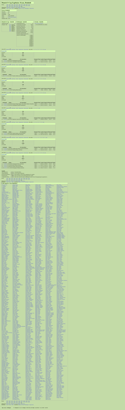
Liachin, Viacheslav (38, 203)
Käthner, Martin (28, 290)
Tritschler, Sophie (60, 275)
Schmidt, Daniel (48, 317)
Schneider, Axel (48, 329)
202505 (5, 165)
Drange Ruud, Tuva (5, 397)
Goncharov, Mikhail (16, 324)
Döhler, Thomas (4, 384)
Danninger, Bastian (5, 364)
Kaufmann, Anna (29, 292)
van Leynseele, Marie (60, 289)
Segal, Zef (47, 369)
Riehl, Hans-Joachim (49, 256)
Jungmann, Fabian (29, 275)
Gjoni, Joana (14, 306)
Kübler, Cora (28, 367)
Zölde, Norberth (59, 389)
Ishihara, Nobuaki (29, 255)
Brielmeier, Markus (5, 309)
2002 (10, 4)
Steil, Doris (59, 208)
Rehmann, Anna (48, 234)
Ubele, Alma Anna (60, 283)
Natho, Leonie (37, 331)
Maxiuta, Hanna (38, 264)
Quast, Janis (48, 210)
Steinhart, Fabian (60, 211)
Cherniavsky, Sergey (5, 338)
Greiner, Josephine (15, 337)
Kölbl (27, 325)
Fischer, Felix (14, 250)
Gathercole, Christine (16, 286)
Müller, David (37, 310)
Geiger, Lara (14, 292)
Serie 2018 (4, 80)
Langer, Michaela (29, 389)
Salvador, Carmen (49, 291)
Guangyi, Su (14, 353)
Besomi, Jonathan (5, 277)
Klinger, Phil (28, 319)
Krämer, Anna (28, 351)
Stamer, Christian (60, 198)
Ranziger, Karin (48, 224)
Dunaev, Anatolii (15, 191)
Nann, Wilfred (37, 328)
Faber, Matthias (15, 233)
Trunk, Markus (59, 278)
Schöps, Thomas (48, 341)
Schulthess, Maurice (49, 354)
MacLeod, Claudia (38, 226)
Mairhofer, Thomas (38, 236)
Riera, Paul (47, 259)
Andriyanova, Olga (5, 208)
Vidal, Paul (58, 305)
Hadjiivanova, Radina (16, 373)
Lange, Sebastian (29, 388)
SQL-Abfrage (17, 7)
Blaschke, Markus (5, 285)
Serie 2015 (4, 51)
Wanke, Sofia (59, 328)
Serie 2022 (4, 123)
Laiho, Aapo (28, 382)
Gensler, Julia (14, 293)
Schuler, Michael (48, 351)
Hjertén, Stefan (28, 218)
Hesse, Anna (28, 209)
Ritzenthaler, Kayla (49, 261)
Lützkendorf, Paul (38, 223)
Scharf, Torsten (48, 300)
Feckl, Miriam (14, 239)
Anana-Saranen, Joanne (6, 207)
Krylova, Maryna (29, 364)
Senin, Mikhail (48, 379)
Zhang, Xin (59, 384)
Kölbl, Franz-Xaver (29, 327)
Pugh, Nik (47, 204)
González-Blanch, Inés (16, 327)
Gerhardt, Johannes (15, 295)
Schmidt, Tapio (48, 324)
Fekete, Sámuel (15, 241)
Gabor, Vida (14, 278)
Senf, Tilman (48, 377)
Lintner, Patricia (38, 212)
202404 (5, 148)
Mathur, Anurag (38, 258)
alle (45, 49)
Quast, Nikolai (48, 211)
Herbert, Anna (28, 200)
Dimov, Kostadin (5, 377)
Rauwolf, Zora (48, 228)
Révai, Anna (48, 249)
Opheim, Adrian (38, 364)
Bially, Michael (4, 280)
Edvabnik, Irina (15, 206)
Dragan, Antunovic (5, 393)
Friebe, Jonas (14, 269)
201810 (5, 89)
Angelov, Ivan (4, 209)
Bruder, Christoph (5, 312)
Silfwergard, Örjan (49, 390)
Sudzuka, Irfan (59, 243)
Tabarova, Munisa (60, 255)
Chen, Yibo (4, 335)
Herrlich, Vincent (29, 206)
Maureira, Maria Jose (39, 260)
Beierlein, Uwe (4, 259)
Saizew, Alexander (49, 288)
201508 (5, 61)
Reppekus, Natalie (49, 244)
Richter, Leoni (48, 251)
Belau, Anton (4, 262)
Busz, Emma (4, 326)
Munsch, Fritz (37, 320)
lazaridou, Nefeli (28, 397)
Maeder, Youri (37, 230)
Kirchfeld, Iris (28, 308)
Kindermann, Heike (29, 304)
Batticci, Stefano (5, 247)
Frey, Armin (14, 267)
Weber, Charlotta (59, 329)
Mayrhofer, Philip (38, 266)
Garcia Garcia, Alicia (16, 283)
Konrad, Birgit (28, 336)
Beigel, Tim (4, 261)
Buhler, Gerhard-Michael (6, 320)
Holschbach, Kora (29, 230)
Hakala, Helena (15, 381)
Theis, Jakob (59, 267)
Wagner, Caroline (60, 324)
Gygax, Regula (15, 366)
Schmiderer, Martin (49, 315)
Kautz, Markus (28, 293)
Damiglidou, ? (4, 361)
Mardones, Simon (38, 251)
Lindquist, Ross (38, 210)
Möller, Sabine (37, 298)
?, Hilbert (3, 187)
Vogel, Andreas (59, 313)
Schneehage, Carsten (49, 328)
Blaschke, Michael (5, 286)
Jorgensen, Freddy (29, 271)
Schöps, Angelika (49, 337)
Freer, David (14, 263)
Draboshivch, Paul (5, 392)
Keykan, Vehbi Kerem (29, 299)
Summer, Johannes (60, 246)
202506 (5, 166)
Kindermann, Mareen (29, 305)
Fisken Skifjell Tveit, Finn (17, 256)
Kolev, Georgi (28, 333)
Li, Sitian (37, 202)
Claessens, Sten (4, 343)
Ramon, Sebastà (48, 222)
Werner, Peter (59, 341)
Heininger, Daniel (29, 191)
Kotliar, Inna (28, 345)
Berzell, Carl (4, 275)
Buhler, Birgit (4, 319)
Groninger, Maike (15, 343)
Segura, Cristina (48, 370)
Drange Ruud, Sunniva (6, 396)
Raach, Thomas (48, 214)
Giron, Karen (14, 304)
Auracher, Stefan (5, 223)
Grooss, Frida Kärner (16, 344)
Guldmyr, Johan (15, 356)
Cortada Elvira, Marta (5, 351)
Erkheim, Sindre (15, 227)
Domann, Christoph (5, 385)
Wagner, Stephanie (60, 326)
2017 (22, 5)
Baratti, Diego (4, 240)
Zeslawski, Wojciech (60, 383)
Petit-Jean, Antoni (38, 389)
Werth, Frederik (59, 342)
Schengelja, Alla (48, 304)
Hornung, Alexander (29, 240)
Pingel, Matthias (48, 184)
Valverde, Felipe (59, 287)
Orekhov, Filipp (38, 366)
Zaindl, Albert (59, 373)
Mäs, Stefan (37, 257)
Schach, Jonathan (49, 296)
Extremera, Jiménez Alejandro (17, 232)
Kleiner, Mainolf (28, 317)
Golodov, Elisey (15, 322)
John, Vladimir (28, 270)
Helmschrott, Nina (29, 194)
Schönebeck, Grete (49, 336)
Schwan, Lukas (48, 360)
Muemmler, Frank (38, 304)
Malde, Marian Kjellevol (39, 242)
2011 (7, 5)
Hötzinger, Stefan (29, 244)
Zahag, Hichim (59, 371)
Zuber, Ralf (59, 395)
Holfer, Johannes (28, 228)
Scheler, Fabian (48, 303)
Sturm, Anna (59, 238)
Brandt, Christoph (5, 304)
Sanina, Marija (48, 292)
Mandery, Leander (38, 246)
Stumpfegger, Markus (60, 237)
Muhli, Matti (37, 308)
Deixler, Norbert (4, 370)
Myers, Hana (37, 325)
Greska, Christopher (16, 339)
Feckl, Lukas (14, 238)
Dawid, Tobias (4, 366)
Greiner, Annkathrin (15, 334)
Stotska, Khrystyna (60, 227)
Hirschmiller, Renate (29, 215)
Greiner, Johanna (15, 336)
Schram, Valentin (49, 345)
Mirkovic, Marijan (38, 286)
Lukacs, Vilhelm (38, 222)
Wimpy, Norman (59, 353)
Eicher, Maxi (14, 211)
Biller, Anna (4, 282)
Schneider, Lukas (49, 330)
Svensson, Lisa (59, 251)
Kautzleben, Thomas (29, 294)
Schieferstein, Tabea (49, 307)
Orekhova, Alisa (38, 367)
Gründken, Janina (15, 351)
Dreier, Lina (4, 399)
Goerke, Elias (14, 314)
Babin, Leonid (4, 233)
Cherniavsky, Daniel (5, 336)
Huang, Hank (28, 246)
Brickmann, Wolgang (5, 308)
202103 (5, 119)
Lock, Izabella (37, 214)
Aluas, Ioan (4, 205)
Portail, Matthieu (48, 193)
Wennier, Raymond (60, 340)
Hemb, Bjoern (28, 195)
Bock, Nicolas (4, 288)
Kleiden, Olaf (28, 314)
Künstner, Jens (28, 375)
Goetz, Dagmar (15, 317)
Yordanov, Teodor (60, 367)
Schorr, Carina (48, 343)
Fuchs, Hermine (15, 275)
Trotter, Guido (59, 277)
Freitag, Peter (14, 265)
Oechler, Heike (37, 356)
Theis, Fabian (59, 266)
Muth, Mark (37, 324)
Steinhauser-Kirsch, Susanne (62, 212)
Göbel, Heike (14, 312)
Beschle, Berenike (5, 276)
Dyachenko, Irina (15, 197)
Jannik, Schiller (28, 264)
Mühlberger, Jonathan (39, 306)
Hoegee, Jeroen (28, 223)
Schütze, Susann (48, 359)
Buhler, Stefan (4, 321)
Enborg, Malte (14, 214)
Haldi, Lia (14, 385)
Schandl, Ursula (48, 298)
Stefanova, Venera (60, 205)
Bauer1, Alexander (5, 249)
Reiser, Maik (48, 238)
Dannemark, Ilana (5, 362)
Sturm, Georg (59, 239)
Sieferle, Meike (48, 387)
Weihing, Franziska (60, 334)
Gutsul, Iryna (14, 360)
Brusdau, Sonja (4, 315)
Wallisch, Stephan (60, 327)
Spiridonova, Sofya (60, 195)
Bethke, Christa (4, 278)
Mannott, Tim (37, 247)
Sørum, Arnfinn (59, 254)
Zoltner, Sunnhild (60, 393)
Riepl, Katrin (48, 258)
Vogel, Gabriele (59, 314)
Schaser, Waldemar (49, 301)
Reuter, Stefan (48, 248)
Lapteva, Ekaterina (29, 392)
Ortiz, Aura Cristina (38, 368)
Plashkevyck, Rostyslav (50, 185)
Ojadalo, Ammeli (38, 359)
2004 (14, 4)
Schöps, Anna (48, 338)
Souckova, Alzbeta (60, 191)
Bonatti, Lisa (4, 298)
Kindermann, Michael (29, 306)
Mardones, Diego (38, 250)
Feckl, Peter (14, 240)
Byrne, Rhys (4, 329)
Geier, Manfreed (15, 290)
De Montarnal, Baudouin (6, 367)
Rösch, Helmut (48, 279)
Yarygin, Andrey (59, 364)
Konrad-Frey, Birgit (29, 338)
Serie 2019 (4, 94)
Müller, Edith (37, 311)
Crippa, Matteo (4, 353)
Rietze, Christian (48, 260)
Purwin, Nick (48, 205)
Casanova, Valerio (5, 331)
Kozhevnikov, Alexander (30, 347)
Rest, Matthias (48, 245)
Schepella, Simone (49, 305)
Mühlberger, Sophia (38, 307)
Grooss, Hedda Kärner (16, 345)
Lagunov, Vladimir (29, 381)
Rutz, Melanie (48, 282)
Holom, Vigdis (28, 229)
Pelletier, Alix (37, 385)
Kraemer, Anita (28, 349)
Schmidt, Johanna (49, 319)
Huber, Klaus (28, 249)
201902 (5, 103)
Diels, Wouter (4, 375)
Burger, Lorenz (4, 322)
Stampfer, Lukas (59, 201)
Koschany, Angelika (29, 342)
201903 (5, 105)
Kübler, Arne (28, 365)
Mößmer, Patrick (38, 302)
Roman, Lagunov (49, 269)
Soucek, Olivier (59, 189)
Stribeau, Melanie (60, 232)
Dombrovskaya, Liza (5, 386)
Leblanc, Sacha (38, 184)
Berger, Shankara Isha (5, 268)
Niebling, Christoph (38, 346)
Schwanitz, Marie (49, 363)
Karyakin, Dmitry (29, 286)
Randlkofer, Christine (49, 223)
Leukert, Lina (37, 197)
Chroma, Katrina (5, 339)
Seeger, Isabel (48, 367)
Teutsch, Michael (60, 264)
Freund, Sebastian (15, 266)
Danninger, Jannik (5, 365)
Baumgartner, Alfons (5, 252)
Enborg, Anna (14, 213)
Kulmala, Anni (28, 373)
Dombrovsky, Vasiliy (5, 389)
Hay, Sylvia (28, 188)
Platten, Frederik (48, 187)
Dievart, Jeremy (4, 376)
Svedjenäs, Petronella (60, 250)
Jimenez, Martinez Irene (30, 267)
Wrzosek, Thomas (60, 357)
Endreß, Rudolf (15, 219)
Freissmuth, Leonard (16, 264)
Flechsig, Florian (15, 259)
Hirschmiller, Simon (29, 216)
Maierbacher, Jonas (38, 232)
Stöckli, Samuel (59, 221)
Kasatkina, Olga (28, 288)
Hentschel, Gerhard (29, 196)
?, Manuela (4, 188)
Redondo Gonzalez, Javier (50, 233)
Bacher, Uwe (4, 235)
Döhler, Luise (4, 383)
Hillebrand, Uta (28, 210)
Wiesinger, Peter (59, 349)
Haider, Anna (14, 380)
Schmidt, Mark (48, 323)
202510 (5, 167)
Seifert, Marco (48, 374)
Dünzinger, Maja (15, 193)
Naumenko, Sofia (38, 337)
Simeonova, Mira (49, 392)
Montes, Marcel (38, 301)
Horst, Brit (27, 241)
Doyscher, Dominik (5, 391)
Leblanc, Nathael (29, 398)
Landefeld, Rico (28, 385)
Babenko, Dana (4, 231)
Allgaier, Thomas (5, 198)
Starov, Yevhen (59, 203)
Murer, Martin (37, 322)
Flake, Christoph (15, 257)
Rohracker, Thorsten (49, 268)
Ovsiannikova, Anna (38, 372)
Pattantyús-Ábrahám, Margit (40, 381)
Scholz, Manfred (48, 331)
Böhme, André (4, 294)
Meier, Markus (37, 272)
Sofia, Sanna (59, 184)
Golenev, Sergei (15, 321)
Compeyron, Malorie (5, 345)
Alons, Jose (4, 201)
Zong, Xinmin (59, 394)
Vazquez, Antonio (60, 298)
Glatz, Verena (14, 309)
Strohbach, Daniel (60, 233)
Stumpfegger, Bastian (60, 235)
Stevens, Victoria (60, 216)
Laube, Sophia (28, 394)
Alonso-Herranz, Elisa (6, 202)
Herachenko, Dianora (29, 198)
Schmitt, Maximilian (49, 325)
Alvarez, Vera (4, 206)
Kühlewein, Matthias (29, 371)
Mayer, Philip (37, 265)
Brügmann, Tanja (5, 314)
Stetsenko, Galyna (60, 214)
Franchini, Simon (15, 262)
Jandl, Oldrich (28, 261)
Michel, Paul (37, 278)
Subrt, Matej (59, 241)
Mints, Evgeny (37, 282)
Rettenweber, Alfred (49, 246)
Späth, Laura (59, 193)
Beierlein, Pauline (5, 258)
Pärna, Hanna (37, 379)
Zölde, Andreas (59, 388)
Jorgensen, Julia (28, 272)
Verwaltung (23, 7)
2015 (17, 5)
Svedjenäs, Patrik (60, 247)
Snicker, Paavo (48, 398)
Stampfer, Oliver (59, 202)
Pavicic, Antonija (38, 384)
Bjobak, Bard (4, 284)
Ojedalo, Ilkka (37, 360)
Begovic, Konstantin (5, 255)
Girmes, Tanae (15, 303)
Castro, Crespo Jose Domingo (7, 332)
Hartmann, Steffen (15, 396)
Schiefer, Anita (48, 306)
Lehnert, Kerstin (38, 190)
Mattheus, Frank (38, 259)
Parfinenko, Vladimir (39, 377)
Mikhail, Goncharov (38, 280)
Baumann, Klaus (5, 251)
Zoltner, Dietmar (59, 391)
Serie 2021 (4, 109)
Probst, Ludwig (48, 201)
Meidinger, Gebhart (38, 271)
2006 (19, 4)
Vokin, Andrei (59, 318)
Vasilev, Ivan (59, 293)
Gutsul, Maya (14, 361)
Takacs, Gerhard (59, 256)
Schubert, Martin (48, 350)
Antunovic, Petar (5, 212)
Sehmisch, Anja (48, 371)
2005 (17, 4)
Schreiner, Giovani (49, 347)
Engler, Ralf (14, 226)
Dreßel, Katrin (15, 184)
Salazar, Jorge (48, 290)
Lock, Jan (37, 215)
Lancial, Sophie (28, 384)
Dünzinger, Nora (15, 194)
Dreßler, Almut (15, 185)
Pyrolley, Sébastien (49, 206)
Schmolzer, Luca (48, 327)
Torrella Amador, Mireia (61, 273)
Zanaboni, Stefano (60, 375)
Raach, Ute (47, 215)
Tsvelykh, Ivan (59, 281)
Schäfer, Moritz (48, 297)
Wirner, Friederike (60, 354)
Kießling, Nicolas (29, 302)
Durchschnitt (26, 49)
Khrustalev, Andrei (29, 300)
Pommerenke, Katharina (50, 192)
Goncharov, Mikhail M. (16, 325)
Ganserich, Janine (15, 281)
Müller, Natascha (38, 317)
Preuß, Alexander (49, 200)
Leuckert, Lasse (38, 193)
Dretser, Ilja (14, 187)
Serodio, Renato (48, 383)
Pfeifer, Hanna (37, 392)
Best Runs (13, 49)
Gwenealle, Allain (15, 365)
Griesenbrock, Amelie (16, 341)
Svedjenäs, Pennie (60, 249)
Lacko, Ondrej (28, 379)
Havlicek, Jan (28, 185)
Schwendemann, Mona (50, 364)
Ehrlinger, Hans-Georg (16, 210)
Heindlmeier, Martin (29, 190)
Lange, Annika (28, 387)
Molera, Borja (37, 296)
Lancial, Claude (28, 383)
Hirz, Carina (28, 217)
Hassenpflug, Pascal (16, 399)
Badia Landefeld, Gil (5, 237)
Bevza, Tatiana (4, 279)
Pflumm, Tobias (38, 393)
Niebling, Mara (38, 347)
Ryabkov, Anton (48, 283)
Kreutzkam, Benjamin (29, 361)
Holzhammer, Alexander (30, 235)
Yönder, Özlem (59, 366)
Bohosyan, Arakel (5, 295)
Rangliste (7, 49)
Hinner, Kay (28, 212)
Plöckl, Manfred (48, 191)
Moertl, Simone (38, 292)
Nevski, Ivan (37, 343)
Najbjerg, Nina (37, 327)
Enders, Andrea (15, 217)
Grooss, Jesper (15, 346)
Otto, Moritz (37, 371)
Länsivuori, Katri (29, 390)
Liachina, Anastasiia (38, 204)
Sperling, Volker (59, 194)
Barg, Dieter (4, 243)
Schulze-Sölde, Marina (50, 357)
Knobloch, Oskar (29, 322)
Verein (10, 8)
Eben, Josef (14, 198)
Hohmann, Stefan (29, 227)
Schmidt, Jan (48, 318)
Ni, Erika (36, 344)
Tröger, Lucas (59, 276)
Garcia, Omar (14, 282)
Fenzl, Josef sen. (15, 245)
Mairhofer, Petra (38, 235)
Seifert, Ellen (48, 372)
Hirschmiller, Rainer (29, 214)
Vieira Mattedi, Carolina (61, 307)
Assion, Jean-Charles (5, 220)
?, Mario (3, 189)
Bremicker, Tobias (5, 306)
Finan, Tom (14, 249)
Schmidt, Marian (48, 322)
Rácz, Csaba (48, 216)
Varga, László (59, 292)
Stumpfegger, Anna (60, 234)
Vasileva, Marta (59, 295)
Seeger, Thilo (48, 368)
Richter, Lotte (48, 252)
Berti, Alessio (4, 274)
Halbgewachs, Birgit (16, 383)
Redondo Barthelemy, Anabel (51, 231)
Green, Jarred (14, 333)
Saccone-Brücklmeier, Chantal (51, 284)
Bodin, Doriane (4, 291)
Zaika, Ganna (59, 372)
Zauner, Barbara (59, 378)
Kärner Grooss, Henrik (30, 285)
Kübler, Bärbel (28, 366)
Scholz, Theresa (48, 333)
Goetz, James (14, 318)
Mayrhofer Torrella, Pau (39, 268)
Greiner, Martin (15, 338)
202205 (5, 133)
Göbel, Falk (14, 311)
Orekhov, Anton (38, 365)
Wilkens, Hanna (59, 352)
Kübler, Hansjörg (29, 368)
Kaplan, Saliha (28, 279)
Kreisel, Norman (28, 358)
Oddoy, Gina (37, 355)
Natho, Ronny (37, 332)
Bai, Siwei (3, 238)
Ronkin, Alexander (49, 274)
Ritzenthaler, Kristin (49, 262)
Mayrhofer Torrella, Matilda (40, 267)
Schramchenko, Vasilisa (50, 346)
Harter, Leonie (15, 390)
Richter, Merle (48, 253)
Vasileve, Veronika (60, 296)
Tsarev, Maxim (59, 279)
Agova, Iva (4, 193)
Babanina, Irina (4, 230)
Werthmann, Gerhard (60, 346)
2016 (19, 5)
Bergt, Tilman (4, 272)
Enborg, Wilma (15, 215)
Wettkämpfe (27, 8)
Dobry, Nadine (4, 380)
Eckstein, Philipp (15, 203)
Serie (13, 8)
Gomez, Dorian (15, 323)
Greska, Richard (15, 340)
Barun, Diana (4, 246)
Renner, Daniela (48, 243)
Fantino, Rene (14, 234)
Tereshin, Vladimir (60, 262)
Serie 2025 (4, 154)
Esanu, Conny (14, 229)
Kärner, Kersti (28, 284)
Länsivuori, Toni (28, 391)
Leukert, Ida (37, 195)
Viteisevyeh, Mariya (60, 311)
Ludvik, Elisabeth (38, 220)
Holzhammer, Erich (29, 237)
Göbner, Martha (15, 313)
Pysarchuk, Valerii (49, 208)
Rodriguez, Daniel (49, 265)
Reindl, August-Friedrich (50, 236)
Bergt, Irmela (4, 271)
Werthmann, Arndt (60, 345)
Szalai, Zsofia (59, 252)
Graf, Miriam (14, 329)
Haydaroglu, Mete (29, 189)
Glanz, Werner (15, 307)
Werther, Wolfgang (60, 344)
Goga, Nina (14, 319)
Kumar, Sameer (28, 374)
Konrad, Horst (28, 337)
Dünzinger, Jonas (15, 192)
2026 (19, 6)
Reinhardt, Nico (48, 237)
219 (21, 6)
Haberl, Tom (14, 370)
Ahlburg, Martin (4, 194)
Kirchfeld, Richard (29, 309)
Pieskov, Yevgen (38, 395)
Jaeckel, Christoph (29, 259)
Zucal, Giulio (59, 396)
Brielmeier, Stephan (5, 310)
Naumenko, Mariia (38, 336)
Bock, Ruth (4, 289)
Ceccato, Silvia (4, 333)
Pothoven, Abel (48, 196)
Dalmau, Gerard (4, 360)
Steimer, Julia (59, 210)
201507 (5, 60)
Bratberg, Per (4, 305)
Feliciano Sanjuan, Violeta (17, 242)
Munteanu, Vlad (38, 321)
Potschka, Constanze (49, 198)
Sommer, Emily (59, 185)
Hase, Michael (15, 397)
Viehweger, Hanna (60, 306)
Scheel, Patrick (48, 302)
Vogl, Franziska (59, 316)
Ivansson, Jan (28, 258)
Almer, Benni (4, 200)
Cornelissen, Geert (5, 348)
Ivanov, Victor (28, 256)
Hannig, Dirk (14, 387)
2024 (14, 6)
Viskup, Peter (59, 310)
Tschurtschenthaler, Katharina (62, 280)
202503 (5, 163)
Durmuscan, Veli (15, 196)
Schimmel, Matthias (49, 308)
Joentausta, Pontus (29, 268)
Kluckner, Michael (29, 321)
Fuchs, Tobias (14, 276)
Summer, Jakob (59, 245)
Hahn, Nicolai (14, 379)
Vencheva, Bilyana (60, 301)
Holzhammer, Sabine (29, 238)
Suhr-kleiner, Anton (60, 244)
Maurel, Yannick (38, 261)
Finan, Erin (14, 248)
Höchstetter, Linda (29, 221)
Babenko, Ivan (4, 232)
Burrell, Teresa (4, 323)
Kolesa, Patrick (28, 332)
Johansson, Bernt (29, 269)
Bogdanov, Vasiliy (5, 292)
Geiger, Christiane (15, 291)
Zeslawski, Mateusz (60, 382)
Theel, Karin (59, 265)
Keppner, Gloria (28, 297)
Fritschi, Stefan (15, 273)
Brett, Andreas (4, 307)
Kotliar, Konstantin (29, 346)
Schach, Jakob (48, 295)
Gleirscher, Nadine (15, 310)
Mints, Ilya (37, 283)
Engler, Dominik (15, 225)
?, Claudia (3, 185)
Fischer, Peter (14, 255)
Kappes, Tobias (28, 281)
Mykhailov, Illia (38, 326)
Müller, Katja (37, 313)
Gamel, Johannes (15, 280)
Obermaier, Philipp (38, 353)
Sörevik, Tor (59, 188)
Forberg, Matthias (15, 260)
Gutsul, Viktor (14, 362)
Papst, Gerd (37, 374)
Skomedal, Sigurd (49, 395)
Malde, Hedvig (37, 240)
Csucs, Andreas (4, 355)
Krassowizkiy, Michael (30, 353)
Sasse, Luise (48, 294)
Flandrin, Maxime (15, 258)
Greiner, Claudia (15, 335)
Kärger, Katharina (29, 282)
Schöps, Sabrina (48, 340)
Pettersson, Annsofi (38, 391)
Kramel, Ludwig (28, 350)
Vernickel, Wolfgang (60, 303)
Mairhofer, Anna (38, 234)
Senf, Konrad (48, 376)
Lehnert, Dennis (38, 189)
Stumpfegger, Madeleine (61, 236)
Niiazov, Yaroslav (38, 348)
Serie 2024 (4, 139)
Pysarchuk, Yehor (49, 209)
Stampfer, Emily (59, 200)
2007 (22, 4)
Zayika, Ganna (59, 379)
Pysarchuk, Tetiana (49, 207)
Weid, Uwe (59, 333)
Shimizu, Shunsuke (49, 386)
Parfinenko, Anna (38, 376)
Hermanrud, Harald (29, 204)
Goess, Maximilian (15, 316)
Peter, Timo (37, 388)
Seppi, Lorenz (48, 382)
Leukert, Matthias (38, 198)
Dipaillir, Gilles (4, 379)
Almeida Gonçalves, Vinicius (7, 199)
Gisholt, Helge (15, 305)
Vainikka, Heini (59, 285)
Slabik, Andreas (48, 396)
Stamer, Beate (59, 197)
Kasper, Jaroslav (28, 289)
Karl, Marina (28, 283)
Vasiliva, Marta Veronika (61, 297)
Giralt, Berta (14, 302)
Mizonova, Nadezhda (39, 290)
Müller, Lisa (37, 314)
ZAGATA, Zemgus (60, 370)
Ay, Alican (3, 224)
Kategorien (8, 7)
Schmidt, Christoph (49, 316)
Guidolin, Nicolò (15, 355)
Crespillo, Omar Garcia (6, 352)
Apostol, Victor (4, 213)
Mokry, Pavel (37, 295)
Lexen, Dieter (37, 199)
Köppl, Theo (28, 340)
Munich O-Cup (21, 8)
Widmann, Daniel (60, 348)
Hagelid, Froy (14, 375)
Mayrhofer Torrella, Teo (39, 269)
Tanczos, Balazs (59, 261)
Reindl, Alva (48, 235)
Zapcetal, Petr (59, 377)
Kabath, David (28, 276)
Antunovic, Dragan (5, 211)
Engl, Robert (14, 222)
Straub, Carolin (59, 228)
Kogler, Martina (28, 324)
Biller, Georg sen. (5, 283)
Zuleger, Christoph (60, 397)
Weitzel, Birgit (59, 338)
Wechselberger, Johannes (61, 330)
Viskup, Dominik (60, 309)
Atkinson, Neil (4, 222)
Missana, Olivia (38, 289)
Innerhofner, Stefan (29, 252)
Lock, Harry (37, 213)
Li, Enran (37, 201)
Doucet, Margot (4, 390)
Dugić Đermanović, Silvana (17, 190)
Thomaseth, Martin (60, 270)
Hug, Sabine (28, 250)
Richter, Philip (48, 255)
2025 (17, 6)
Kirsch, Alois (28, 311)
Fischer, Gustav (15, 252)
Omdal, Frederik (38, 362)
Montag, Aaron (38, 299)
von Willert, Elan (60, 319)
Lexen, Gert (37, 200)
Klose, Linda (28, 320)
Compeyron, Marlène (5, 346)
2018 (24, 5)
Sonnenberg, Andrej (60, 187)
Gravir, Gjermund (15, 332)
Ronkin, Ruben (48, 277)
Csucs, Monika (4, 356)
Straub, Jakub (59, 230)
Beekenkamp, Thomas (6, 254)
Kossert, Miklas (28, 344)
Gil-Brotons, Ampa (15, 301)
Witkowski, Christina (60, 355)
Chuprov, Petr (4, 341)
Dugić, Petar (14, 189)
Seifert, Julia (48, 373)
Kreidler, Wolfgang (29, 356)
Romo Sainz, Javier (49, 273)
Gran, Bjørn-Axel (15, 330)
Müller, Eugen (37, 312)
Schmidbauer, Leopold (50, 312)
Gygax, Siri (14, 367)
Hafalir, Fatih (14, 374)
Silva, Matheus (48, 391)
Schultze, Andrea (49, 356)
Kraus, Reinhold (28, 354)
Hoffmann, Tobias (29, 225)
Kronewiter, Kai (28, 363)
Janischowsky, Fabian (29, 263)
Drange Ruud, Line (5, 394)
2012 (10, 5)
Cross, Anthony (4, 354)
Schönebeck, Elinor (49, 335)
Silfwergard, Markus (49, 389)
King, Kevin (28, 307)
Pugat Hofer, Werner (49, 203)
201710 (5, 75)
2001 (7, 4)
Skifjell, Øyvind (48, 394)
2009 (27, 4)
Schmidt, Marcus (49, 321)
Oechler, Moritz (38, 358)
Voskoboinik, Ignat (60, 321)
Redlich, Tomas (48, 230)
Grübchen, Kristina (15, 350)
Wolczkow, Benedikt (60, 356)
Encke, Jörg (14, 216)
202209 (5, 134)
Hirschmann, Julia (29, 213)
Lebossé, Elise (37, 185)
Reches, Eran (48, 229)
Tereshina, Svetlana (60, 263)
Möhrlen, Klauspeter (38, 293)
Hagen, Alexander (15, 378)
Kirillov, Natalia (28, 310)
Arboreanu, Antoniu (5, 215)
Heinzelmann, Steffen (29, 192)
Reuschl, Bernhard (49, 247)
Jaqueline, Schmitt (29, 266)
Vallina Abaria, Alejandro (61, 286)
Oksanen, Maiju (38, 361)
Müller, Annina (38, 309)
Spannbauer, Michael (60, 192)
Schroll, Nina (48, 349)
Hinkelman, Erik (28, 211)
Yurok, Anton (59, 369)
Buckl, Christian (4, 316)
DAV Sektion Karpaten (12, 17)
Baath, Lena (4, 227)
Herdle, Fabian (28, 202)
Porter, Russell (48, 194)
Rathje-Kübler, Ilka (49, 225)
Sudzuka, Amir (59, 242)
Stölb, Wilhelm (59, 225)
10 (43, 49)
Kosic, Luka (28, 343)
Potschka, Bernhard (49, 197)
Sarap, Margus (48, 293)
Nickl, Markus (37, 345)
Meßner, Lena (37, 276)
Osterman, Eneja (38, 369)
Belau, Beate (4, 263)
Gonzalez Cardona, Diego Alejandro (18, 326)
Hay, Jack (27, 186)
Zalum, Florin (59, 374)
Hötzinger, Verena (29, 245)
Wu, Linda (58, 358)
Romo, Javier (48, 272)
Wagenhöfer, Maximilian (61, 323)
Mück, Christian (38, 303)
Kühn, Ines (27, 372)
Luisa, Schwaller (38, 221)
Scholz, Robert (48, 332)
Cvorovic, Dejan (4, 358)
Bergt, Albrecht (4, 270)
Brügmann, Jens (4, 313)
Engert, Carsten (15, 220)
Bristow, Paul (4, 311)
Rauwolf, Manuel (49, 227)
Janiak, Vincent (28, 262)
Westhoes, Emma (60, 347)
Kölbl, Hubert (28, 328)
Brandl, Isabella (4, 303)
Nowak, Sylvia (37, 352)
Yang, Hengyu (59, 363)
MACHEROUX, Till (39, 224)
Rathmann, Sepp (48, 226)
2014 (14, 5)
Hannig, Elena (14, 388)
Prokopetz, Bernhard (49, 202)
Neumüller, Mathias (38, 342)
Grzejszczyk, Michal (16, 352)
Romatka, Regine (49, 271)
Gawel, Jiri (14, 288)
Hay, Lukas (27, 187)
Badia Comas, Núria (5, 236)
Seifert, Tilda (48, 375)
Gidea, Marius (14, 298)
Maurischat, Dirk (38, 262)
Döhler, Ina (4, 381)
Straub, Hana (59, 229)
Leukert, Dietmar (38, 194)
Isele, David (28, 254)
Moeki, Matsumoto (38, 291)
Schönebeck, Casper (49, 334)
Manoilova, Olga (38, 248)
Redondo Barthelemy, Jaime (50, 232)
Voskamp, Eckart (60, 320)
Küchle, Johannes (29, 369)
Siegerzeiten (31, 8)
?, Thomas (3, 191)
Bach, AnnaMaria (5, 234)
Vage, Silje (58, 284)
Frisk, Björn (14, 271)
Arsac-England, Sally (5, 219)
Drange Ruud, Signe (5, 395)
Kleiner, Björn (28, 316)
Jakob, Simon (28, 260)
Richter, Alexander (49, 250)
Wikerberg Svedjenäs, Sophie (62, 350)
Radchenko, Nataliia (49, 217)
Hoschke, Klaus (28, 243)
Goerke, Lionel (15, 315)
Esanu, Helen (14, 230)
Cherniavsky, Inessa (5, 337)
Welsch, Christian (60, 339)
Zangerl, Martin (59, 376)
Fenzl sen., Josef (15, 246)
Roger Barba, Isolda (49, 266)
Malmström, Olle (38, 245)
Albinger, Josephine (5, 195)
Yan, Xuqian (59, 362)
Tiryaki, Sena (59, 271)
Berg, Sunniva (4, 266)
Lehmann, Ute (37, 188)
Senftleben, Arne (48, 378)
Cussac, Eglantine (5, 357)
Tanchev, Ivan (59, 260)
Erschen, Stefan (15, 228)
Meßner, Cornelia (38, 275)
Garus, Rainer (14, 285)
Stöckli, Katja (59, 220)
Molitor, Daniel (38, 297)
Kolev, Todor (28, 334)
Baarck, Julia (4, 225)
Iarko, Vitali (28, 251)
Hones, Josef (28, 239)
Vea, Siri (58, 300)
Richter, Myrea (48, 254)
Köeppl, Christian (29, 323)
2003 (12, 4)
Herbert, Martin (28, 201)
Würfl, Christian (59, 360)
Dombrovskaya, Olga (5, 387)
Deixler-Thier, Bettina (5, 371)
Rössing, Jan (48, 280)
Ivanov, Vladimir (29, 257)
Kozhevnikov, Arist (29, 348)
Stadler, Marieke (59, 196)
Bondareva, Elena (5, 300)
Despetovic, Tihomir (5, 373)
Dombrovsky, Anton (5, 388)
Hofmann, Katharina (29, 226)
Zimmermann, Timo (60, 387)
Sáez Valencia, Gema (49, 286)
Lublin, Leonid (37, 219)
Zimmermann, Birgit (60, 385)
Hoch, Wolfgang (28, 220)
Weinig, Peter (59, 335)
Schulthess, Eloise (49, 352)
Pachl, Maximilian (38, 373)
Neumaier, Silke (38, 340)
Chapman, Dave (4, 334)
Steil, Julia (58, 209)
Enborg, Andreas (15, 212)
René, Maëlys (48, 240)
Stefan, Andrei (59, 204)
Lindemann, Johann (38, 209)
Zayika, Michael (59, 380)
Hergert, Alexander (29, 203)
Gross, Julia (14, 348)
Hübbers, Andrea (28, 248)
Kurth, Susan (28, 377)
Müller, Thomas (38, 319)
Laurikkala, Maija (29, 396)
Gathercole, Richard (16, 287)
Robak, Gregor (48, 264)
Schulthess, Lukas (49, 353)
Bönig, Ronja (4, 301)
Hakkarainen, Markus (16, 382)
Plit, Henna (48, 189)
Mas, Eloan (37, 256)
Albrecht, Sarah (4, 196)
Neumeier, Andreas (38, 341)
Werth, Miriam (59, 343)
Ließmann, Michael (38, 205)
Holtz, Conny (28, 234)
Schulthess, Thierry (49, 355)
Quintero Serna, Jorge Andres (51, 213)
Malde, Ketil (37, 241)
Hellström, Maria (29, 193)
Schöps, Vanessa (48, 342)
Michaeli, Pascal (38, 277)
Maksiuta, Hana (38, 238)
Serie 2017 (4, 66)
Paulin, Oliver (37, 383)
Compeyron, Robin (5, 347)
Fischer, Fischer (15, 251)
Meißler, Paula (37, 273)
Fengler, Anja (14, 244)
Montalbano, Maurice (39, 300)
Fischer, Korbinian (15, 253)
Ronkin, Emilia (48, 275)
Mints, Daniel (37, 281)
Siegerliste (13, 7)
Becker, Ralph (4, 253)
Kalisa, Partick (28, 277)
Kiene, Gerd (28, 301)
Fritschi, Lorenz (15, 272)
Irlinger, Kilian (28, 253)
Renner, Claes (48, 242)
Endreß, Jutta (14, 218)
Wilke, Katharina (60, 351)
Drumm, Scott (14, 188)
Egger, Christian (15, 207)
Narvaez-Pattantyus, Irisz (39, 330)
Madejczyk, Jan (38, 227)
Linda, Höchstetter (38, 206)
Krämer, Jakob (28, 352)
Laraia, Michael (28, 393)
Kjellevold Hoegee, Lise (30, 313)
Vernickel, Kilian (60, 302)
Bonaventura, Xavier (5, 299)
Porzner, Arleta (48, 195)
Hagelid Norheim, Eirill (16, 377)
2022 (10, 6)
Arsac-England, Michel (6, 218)
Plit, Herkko (48, 190)
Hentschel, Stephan (29, 197)
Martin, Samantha (38, 254)
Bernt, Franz (4, 273)
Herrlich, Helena (28, 205)
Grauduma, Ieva (15, 331)
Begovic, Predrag (5, 256)
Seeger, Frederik (48, 366)
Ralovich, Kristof (49, 220)
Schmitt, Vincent (48, 326)
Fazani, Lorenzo (15, 237)
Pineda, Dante (37, 399)
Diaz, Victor (4, 374)
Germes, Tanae (15, 296)
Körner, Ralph (28, 341)
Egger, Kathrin (15, 208)
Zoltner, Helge (59, 392)
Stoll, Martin (59, 226)
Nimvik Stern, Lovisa (39, 349)
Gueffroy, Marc (15, 354)
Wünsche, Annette (60, 359)
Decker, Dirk (4, 368)
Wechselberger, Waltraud (61, 331)
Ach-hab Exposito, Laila (6, 192)
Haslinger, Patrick (15, 398)
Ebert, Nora (14, 201)
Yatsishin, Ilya (59, 365)
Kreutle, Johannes (29, 360)
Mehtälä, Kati (37, 270)
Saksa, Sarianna (48, 289)
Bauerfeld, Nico (4, 250)
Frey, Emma (14, 268)
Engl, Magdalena (15, 221)
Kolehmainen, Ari (29, 330)
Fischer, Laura (14, 254)
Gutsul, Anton (14, 358)
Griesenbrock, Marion (16, 342)
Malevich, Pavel (38, 244)
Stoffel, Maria (59, 222)
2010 (29, 4)
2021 (7, 6)
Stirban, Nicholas (60, 218)
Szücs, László (59, 253)
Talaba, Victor (59, 258)
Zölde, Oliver (59, 390)
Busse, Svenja (4, 325)
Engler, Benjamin (15, 224)
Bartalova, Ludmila (5, 244)
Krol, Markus (28, 362)
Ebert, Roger (14, 202)
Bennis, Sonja (4, 265)
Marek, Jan (37, 252)
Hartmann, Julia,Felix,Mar (17, 394)
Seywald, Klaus (48, 384)
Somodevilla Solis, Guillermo (62, 186)
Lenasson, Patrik (38, 191)
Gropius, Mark (15, 347)
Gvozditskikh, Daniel (16, 364)
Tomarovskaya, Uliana (60, 272)
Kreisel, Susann (28, 359)
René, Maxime (48, 241)
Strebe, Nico (59, 231)
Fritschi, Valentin (15, 274)
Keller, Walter (28, 296)
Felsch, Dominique (15, 243)
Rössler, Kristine (48, 281)
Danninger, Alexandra (5, 363)
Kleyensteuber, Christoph (30, 318)
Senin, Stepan (48, 380)
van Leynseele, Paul (60, 290)
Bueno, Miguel (4, 318)
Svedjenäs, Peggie (60, 248)
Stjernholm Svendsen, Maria (62, 219)
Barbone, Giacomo (5, 241)
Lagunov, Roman (29, 380)
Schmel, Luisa (48, 311)
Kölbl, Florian (28, 326)
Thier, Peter (59, 269)
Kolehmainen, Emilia (29, 331)
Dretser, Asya (14, 186)
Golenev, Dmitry (15, 320)
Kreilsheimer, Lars (29, 357)
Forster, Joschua (15, 261)
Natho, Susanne (38, 333)
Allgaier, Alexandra (5, 197)
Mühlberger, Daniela (38, 305)
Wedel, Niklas (59, 332)
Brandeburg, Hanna (5, 302)
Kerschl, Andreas (29, 298)
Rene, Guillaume (48, 239)
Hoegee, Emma (28, 222)
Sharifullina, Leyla (49, 385)
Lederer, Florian (38, 186)
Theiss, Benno (59, 268)
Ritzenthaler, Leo (49, 263)
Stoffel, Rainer (59, 223)
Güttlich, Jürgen (15, 363)
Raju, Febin (48, 219)
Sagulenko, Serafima (49, 287)
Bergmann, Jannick (5, 269)
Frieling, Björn (15, 270)
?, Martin (3, 190)
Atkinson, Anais (4, 221)
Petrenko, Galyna (38, 390)
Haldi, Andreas (15, 384)
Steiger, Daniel (59, 207)
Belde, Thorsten (4, 264)
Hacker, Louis (14, 372)
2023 (12, 6)
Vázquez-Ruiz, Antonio (61, 299)
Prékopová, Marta (49, 199)
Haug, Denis (28, 184)
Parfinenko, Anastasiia (39, 375)
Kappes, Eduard (28, 280)
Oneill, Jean (37, 363)
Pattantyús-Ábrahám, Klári (40, 380)
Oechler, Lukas (38, 357)
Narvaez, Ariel (37, 329)
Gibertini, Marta (15, 297)
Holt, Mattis (28, 231)
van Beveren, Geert (60, 288)
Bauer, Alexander (5, 248)
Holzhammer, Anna (29, 236)
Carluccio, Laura (5, 330)
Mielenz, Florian (38, 279)
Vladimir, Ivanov (60, 312)
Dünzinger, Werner (15, 195)
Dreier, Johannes (5, 398)
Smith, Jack (48, 397)
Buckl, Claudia (4, 317)
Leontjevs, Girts (38, 192)
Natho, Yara (37, 334)
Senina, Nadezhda (49, 381)
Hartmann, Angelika (16, 391)
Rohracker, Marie (49, 267)
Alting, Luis (4, 204)
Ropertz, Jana (48, 278)
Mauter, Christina (38, 263)
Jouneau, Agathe (28, 274)
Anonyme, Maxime (5, 210)
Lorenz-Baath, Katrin (39, 218)
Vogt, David (59, 317)
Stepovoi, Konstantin (60, 213)
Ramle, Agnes (48, 221)
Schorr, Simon (48, 344)
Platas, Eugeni (48, 186)
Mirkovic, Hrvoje (38, 285)
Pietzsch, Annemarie (38, 396)
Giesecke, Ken (15, 299)
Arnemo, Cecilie (4, 216)
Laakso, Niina (28, 378)
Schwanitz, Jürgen (49, 362)
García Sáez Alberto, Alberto (17, 284)
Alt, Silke (3, 203)
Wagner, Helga (59, 325)
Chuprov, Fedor (4, 340)
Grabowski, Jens (15, 328)
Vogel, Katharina (59, 315)
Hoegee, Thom (28, 224)
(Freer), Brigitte (4, 184)
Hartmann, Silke (15, 395)
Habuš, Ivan (14, 371)
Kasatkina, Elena (28, 287)
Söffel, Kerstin (48, 399)
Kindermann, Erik (29, 303)
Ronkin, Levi (48, 276)
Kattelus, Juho (28, 291)
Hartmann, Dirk (15, 393)
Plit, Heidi (47, 188)
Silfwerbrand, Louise (49, 388)
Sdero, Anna (48, 365)
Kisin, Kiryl (28, 312)
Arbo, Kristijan (4, 214)
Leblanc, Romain (29, 399)
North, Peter (37, 350)
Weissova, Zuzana (60, 337)
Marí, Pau (37, 253)
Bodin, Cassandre (5, 290)
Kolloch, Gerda (28, 335)
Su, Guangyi (59, 240)
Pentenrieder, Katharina (39, 386)
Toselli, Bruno (59, 274)
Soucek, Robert (59, 190)
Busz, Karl (4, 327)
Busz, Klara (4, 328)
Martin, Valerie (37, 255)
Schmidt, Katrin (48, 320)
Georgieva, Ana (15, 294)
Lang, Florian (28, 386)
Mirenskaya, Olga (38, 284)
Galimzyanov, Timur (16, 279)
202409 (5, 149)
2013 (12, 5)
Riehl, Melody (48, 257)
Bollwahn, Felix (4, 296)
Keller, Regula (28, 295)
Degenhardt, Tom (5, 369)
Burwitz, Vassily (4, 324)
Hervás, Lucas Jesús (29, 208)
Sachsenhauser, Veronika (50, 285)
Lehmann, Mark (38, 187)
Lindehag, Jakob (38, 207)
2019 (27, 5)
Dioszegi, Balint (4, 378)
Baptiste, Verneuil (5, 239)
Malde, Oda (37, 243)
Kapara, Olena (28, 278)
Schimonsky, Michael (49, 309)
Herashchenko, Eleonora (30, 199)
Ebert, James (14, 200)
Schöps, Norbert (48, 339)
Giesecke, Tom (15, 300)
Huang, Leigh (28, 247)
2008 (24, 4)
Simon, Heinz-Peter (49, 393)
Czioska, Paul (4, 359)
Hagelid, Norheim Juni (16, 376)
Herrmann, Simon (29, 207)
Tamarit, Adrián (59, 259)
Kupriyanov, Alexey (29, 376)
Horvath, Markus (29, 242)
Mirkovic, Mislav (38, 287)
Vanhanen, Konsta (60, 291)
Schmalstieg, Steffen (49, 310)
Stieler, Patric (59, 217)
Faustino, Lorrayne (15, 236)
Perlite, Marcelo (38, 387)
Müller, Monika (38, 316)
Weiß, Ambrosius (60, 336)
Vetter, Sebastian (59, 304)
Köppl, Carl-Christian (29, 339)
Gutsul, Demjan (15, 359)
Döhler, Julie (4, 382)
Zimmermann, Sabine (60, 386)
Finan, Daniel (14, 247)
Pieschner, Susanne (38, 394)
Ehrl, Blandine (15, 209)
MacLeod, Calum (38, 225)
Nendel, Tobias (37, 338)
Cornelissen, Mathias (5, 350)
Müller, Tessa (37, 318)
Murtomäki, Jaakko (38, 323)
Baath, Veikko (4, 229)
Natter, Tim (37, 335)
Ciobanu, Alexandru (5, 342)
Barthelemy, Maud (5, 245)
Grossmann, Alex (15, 349)
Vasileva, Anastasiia (60, 294)
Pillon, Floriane (38, 398)
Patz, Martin (37, 382)
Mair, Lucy (37, 233)
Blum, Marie (4, 287)
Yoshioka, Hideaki (60, 368)
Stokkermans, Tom (60, 224)
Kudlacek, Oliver (29, 370)
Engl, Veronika (15, 223)
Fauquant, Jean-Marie (16, 235)
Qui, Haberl (48, 212)
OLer (7, 8)
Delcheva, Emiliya (5, 372)
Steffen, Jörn (59, 206)
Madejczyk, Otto (38, 228)
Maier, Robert (37, 231)
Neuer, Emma (37, 339)
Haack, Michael (15, 368)
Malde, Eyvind (37, 239)
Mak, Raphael (37, 237)
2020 (29, 5)
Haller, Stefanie (15, 386)
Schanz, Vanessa (48, 299)
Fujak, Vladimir (15, 277)
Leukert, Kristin (38, 196)
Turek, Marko (59, 282)
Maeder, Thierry (38, 229)
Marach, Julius (37, 249)
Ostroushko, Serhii (38, 370)
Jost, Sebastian (28, 273)
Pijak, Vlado (37, 397)
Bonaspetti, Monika (5, 297)
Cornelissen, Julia (5, 349)
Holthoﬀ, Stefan (28, 232)
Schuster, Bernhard (49, 358)
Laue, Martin (28, 395)
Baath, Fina (4, 226)
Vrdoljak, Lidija (59, 322)
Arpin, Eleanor (4, 217)
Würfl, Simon (59, 361)
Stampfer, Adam (59, 199)
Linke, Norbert (37, 211)
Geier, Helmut (14, 289)
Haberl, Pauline (15, 369)
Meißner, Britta (38, 274)
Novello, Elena (37, 351)
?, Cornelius (4, 186)
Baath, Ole (4, 228)
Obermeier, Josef (38, 354)
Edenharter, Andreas (16, 204)
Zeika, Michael (59, 381)
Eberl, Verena (14, 199)
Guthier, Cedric (15, 357)
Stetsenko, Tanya (59, 215)
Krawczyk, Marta (29, 355)
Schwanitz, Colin (49, 361)
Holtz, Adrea (28, 233)
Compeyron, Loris (5, 344)
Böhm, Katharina (5, 293)
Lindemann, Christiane (39, 208)
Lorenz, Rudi (37, 217)
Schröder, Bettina (49, 348)
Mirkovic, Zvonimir (38, 288)
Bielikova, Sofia (4, 281)
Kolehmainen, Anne (29, 329)
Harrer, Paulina (15, 389)
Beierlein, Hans (4, 257)
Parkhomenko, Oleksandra (40, 378)
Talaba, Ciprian (59, 257)
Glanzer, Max (14, 308)
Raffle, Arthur (48, 218)
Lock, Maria (37, 216)
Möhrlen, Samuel (38, 294)
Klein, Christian (28, 315)
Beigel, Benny (4, 260)
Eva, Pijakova (14, 231)
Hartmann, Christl (15, 392)
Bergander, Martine (5, 267)
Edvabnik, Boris (15, 205)
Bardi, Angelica (4, 242)
